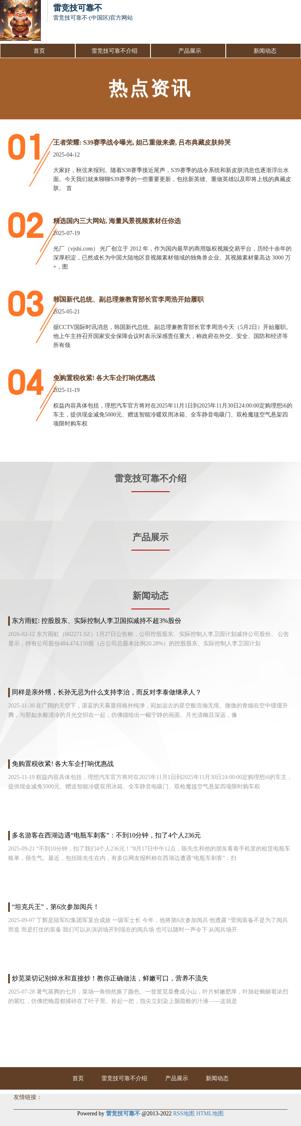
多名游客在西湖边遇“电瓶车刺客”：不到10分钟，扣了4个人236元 (106, 835)
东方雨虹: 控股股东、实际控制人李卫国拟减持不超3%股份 (96, 620)
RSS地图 (184, 1113)
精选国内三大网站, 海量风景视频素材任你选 (117, 220)
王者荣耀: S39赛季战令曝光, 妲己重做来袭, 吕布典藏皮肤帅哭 (142, 142)
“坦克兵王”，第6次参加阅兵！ (55, 906)
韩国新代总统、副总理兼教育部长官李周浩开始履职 (128, 299)
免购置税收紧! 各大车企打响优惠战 (104, 377)
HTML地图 (210, 1113)
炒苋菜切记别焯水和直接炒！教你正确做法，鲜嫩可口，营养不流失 (110, 978)
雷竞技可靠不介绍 (114, 51)
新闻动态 (265, 51)
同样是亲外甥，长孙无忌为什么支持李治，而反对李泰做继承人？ (107, 692)
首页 (39, 51)
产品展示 (189, 51)
